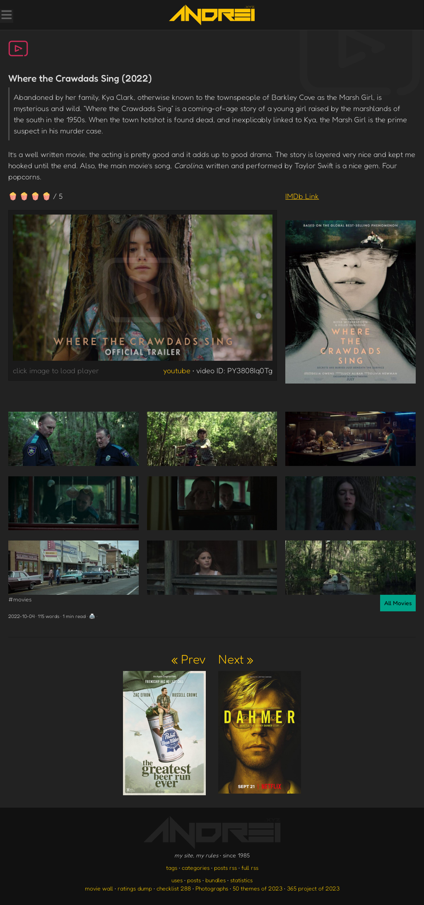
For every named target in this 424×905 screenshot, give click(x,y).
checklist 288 (174, 888)
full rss (249, 867)
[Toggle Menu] (6, 16)
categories (196, 867)
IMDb (302, 195)
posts (194, 879)
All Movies (398, 602)
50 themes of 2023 (257, 888)
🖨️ (92, 616)
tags (171, 867)
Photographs (211, 888)
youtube (176, 370)
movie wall (99, 888)
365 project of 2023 (313, 888)
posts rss (225, 867)
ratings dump (135, 888)
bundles (215, 879)
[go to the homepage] (212, 15)
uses (177, 879)
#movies (19, 599)
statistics (241, 879)
